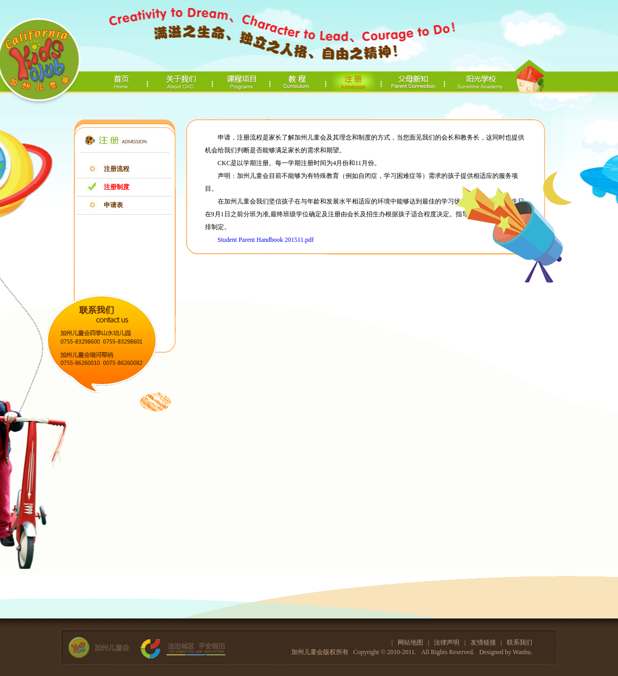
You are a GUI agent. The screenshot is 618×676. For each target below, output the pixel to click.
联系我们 (519, 642)
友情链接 (483, 642)
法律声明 (446, 642)
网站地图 (410, 642)
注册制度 (116, 187)
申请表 (113, 205)
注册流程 (116, 169)
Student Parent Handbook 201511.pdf (266, 239)
